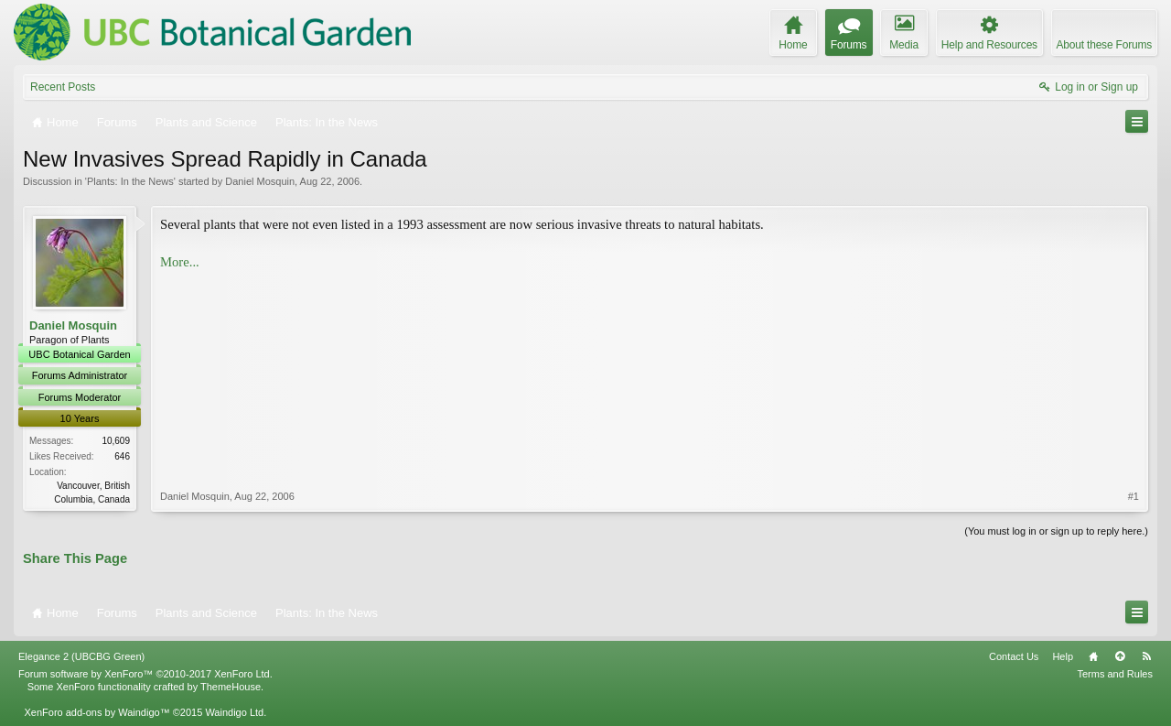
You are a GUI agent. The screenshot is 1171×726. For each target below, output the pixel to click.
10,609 (116, 441)
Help (1062, 656)
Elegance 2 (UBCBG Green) (81, 656)
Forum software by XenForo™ (145, 673)
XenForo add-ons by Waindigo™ (96, 712)
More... (179, 262)
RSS (1146, 656)
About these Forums (1104, 44)
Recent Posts (62, 87)
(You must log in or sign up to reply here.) (1056, 531)
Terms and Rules (1115, 673)
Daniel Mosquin (260, 181)
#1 (1133, 496)
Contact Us (1013, 656)
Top (1119, 656)
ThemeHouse (230, 686)
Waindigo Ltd (234, 712)
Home (1093, 656)
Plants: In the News (130, 181)
